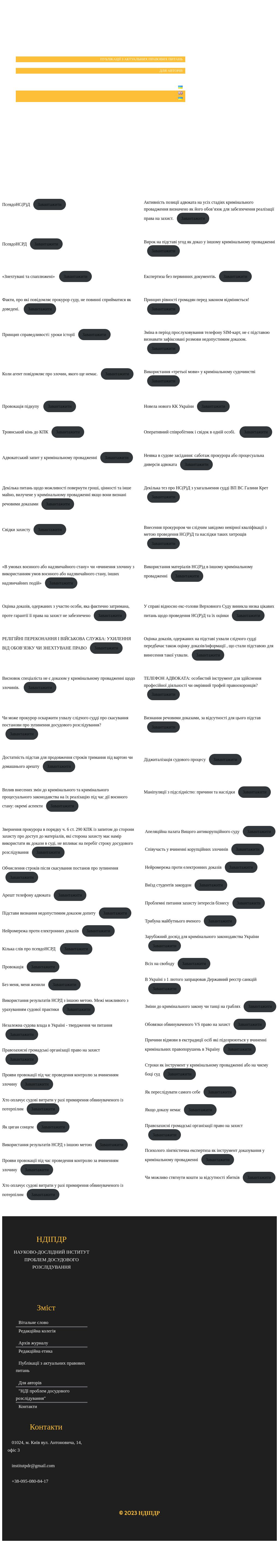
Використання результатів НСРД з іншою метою (47, 1144)
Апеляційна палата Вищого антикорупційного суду (192, 831)
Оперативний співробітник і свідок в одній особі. (190, 432)
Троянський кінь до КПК (25, 432)
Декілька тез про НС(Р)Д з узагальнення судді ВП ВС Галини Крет (206, 488)
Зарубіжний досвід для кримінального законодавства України (202, 936)
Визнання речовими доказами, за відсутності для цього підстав (202, 717)
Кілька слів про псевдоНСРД (29, 948)
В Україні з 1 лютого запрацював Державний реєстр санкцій (200, 979)
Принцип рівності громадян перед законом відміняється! (196, 299)
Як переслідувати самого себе (172, 1092)
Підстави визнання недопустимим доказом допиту (49, 913)
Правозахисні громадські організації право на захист (51, 1050)
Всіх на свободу (159, 963)
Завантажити (50, 204)
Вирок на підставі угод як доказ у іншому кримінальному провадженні (209, 241)
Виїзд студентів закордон (168, 885)
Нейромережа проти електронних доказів (40, 930)
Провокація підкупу (21, 406)
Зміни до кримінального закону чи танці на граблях (192, 1006)
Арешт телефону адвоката (26, 895)
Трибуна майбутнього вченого (173, 921)
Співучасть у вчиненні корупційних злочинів (186, 849)
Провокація (12, 966)
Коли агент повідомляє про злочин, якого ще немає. (50, 373)
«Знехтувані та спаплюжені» (29, 276)
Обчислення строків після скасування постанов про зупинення (60, 868)
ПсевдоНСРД (14, 244)
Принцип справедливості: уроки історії (38, 334)
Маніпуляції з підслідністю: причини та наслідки (189, 792)
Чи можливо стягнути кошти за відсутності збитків (192, 1177)
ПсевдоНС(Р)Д (16, 204)
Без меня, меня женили (23, 984)
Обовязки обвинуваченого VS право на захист (187, 1024)
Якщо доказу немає (163, 1109)
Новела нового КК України (169, 406)
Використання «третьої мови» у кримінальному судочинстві (199, 371)
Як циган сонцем (18, 1127)
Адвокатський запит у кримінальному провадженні (49, 457)
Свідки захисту (16, 529)
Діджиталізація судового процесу (175, 759)
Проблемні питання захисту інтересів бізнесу (187, 903)
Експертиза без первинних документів (180, 276)
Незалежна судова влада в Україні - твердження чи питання (57, 1025)
